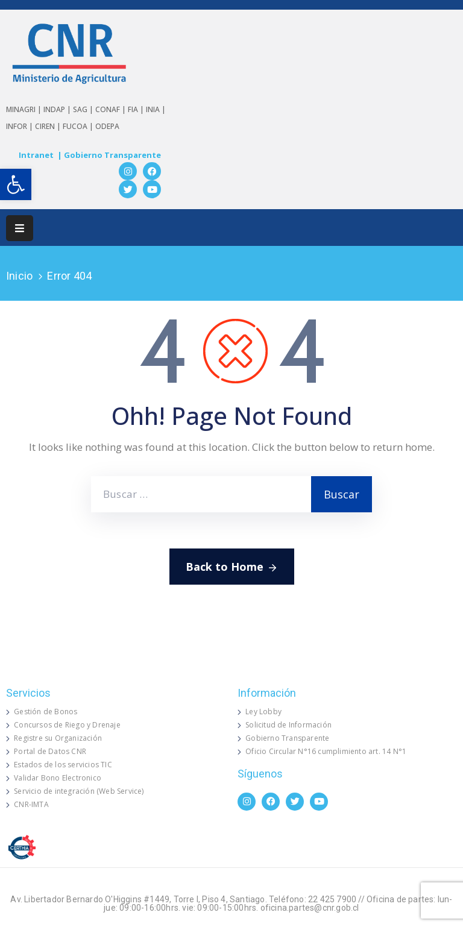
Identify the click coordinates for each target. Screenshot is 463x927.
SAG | (84, 109)
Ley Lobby (263, 711)
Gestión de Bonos (45, 711)
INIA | (156, 109)
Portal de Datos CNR (50, 751)
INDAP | (58, 109)
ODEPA (107, 126)
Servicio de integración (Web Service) (78, 791)
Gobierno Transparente (287, 738)
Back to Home (232, 567)
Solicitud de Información (288, 725)
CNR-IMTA (31, 804)
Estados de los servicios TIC (63, 764)
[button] (15, 184)
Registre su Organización (58, 738)
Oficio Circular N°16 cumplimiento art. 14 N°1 (325, 751)
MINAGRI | (24, 109)
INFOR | (20, 126)
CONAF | (111, 109)
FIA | (137, 109)
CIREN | (49, 126)
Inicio (19, 275)
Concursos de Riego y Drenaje (67, 725)
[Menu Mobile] (19, 228)
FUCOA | (79, 126)
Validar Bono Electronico (57, 778)
